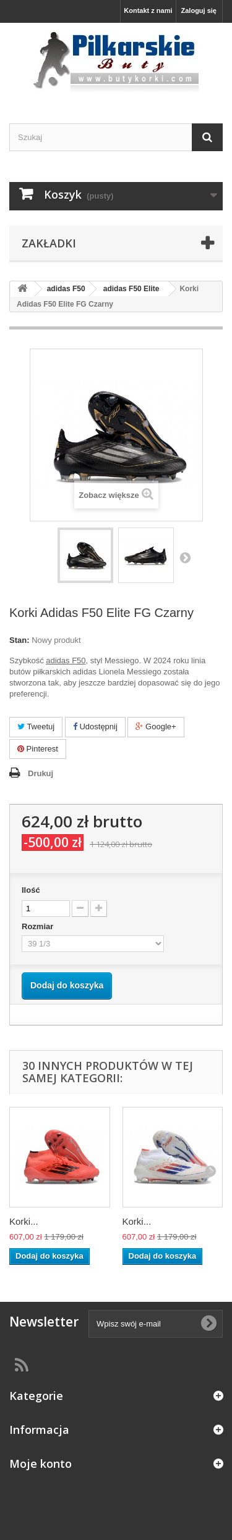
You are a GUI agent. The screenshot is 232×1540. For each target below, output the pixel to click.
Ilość (31, 890)
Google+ (155, 726)
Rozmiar (39, 926)
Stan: (19, 640)
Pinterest (37, 748)
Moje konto (40, 1463)
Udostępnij (95, 726)
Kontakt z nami (148, 10)
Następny (185, 557)
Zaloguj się (199, 10)
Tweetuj (35, 726)
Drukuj (40, 773)
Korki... (23, 1221)
